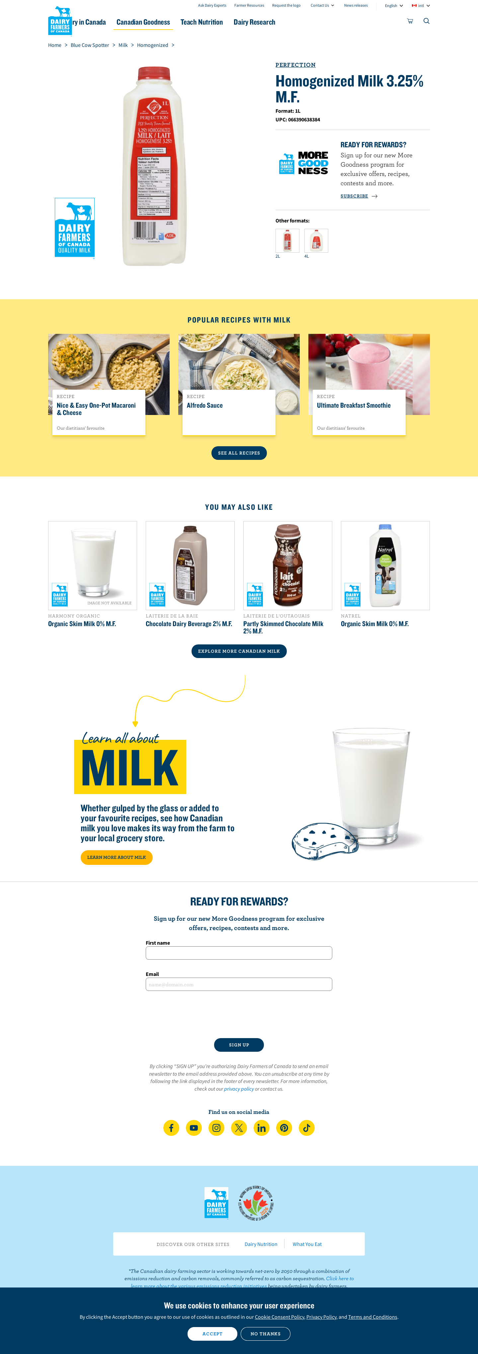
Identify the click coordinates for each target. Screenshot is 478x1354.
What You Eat (307, 1244)
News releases (356, 5)
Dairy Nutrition (261, 1244)
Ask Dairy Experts (212, 5)
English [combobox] (391, 5)
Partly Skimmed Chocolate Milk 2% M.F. (283, 627)
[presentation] (239, 1014)
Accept (212, 1333)
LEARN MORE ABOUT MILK (116, 857)
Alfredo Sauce (205, 405)
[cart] (410, 22)
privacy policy (239, 1088)
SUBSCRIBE (359, 196)
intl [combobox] (421, 5)
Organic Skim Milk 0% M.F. (82, 623)
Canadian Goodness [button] (176, 22)
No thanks (266, 1333)
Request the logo (286, 5)
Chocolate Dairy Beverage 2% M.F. (189, 623)
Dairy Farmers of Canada (60, 20)
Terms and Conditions (372, 1316)
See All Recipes (239, 453)
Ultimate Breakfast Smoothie (354, 405)
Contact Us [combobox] (320, 5)
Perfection (296, 64)
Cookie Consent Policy (279, 1316)
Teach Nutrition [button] (241, 22)
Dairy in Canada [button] (110, 22)
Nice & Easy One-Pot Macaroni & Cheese (96, 409)
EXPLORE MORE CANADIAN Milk (239, 651)
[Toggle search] (427, 22)
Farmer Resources (249, 5)
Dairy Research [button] (301, 22)
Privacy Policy (321, 1316)
